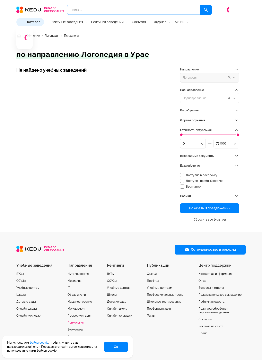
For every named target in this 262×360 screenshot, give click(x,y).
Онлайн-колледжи (28, 315)
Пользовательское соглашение (220, 294)
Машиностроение (80, 301)
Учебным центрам (159, 287)
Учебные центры (28, 287)
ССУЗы (21, 280)
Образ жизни (77, 294)
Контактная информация (215, 273)
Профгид (153, 280)
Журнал (160, 22)
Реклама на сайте (211, 326)
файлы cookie (39, 342)
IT (69, 287)
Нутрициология (78, 273)
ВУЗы (20, 273)
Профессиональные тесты (165, 294)
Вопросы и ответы (211, 287)
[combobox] (209, 98)
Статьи (152, 273)
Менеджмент (77, 308)
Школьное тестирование (164, 301)
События (139, 22)
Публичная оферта (212, 301)
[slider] (181, 134)
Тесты (151, 315)
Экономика (75, 329)
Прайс (203, 333)
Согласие (205, 319)
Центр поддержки (215, 265)
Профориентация (79, 315)
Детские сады (26, 301)
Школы (21, 294)
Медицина (74, 280)
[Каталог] (30, 22)
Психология (76, 322)
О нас (202, 280)
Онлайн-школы (26, 308)
